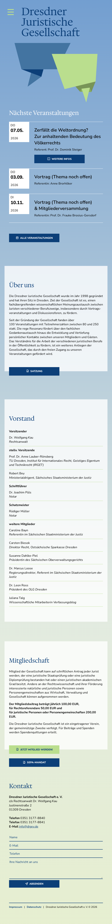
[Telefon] (56, 854)
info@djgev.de (28, 826)
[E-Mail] (56, 845)
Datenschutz (34, 907)
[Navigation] (11, 12)
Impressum (15, 907)
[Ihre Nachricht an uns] (56, 868)
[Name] (56, 837)
